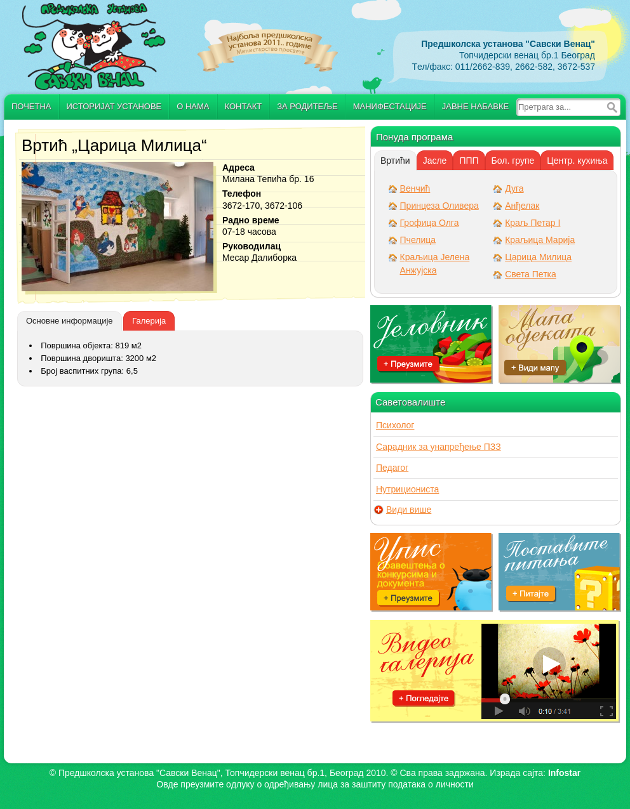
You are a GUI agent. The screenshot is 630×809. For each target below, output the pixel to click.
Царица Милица (538, 257)
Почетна (31, 106)
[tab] (69, 321)
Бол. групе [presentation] (513, 160)
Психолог (395, 425)
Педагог (392, 468)
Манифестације (390, 106)
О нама (193, 106)
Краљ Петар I (532, 223)
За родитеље (307, 106)
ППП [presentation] (468, 160)
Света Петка (530, 274)
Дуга (514, 188)
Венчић (415, 188)
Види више (408, 510)
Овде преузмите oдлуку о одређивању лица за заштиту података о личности (314, 784)
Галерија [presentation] (149, 321)
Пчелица (418, 240)
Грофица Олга (429, 223)
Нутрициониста (407, 489)
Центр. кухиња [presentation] (577, 160)
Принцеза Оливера (439, 206)
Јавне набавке (475, 106)
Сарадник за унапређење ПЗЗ (438, 447)
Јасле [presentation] (435, 160)
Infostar (564, 773)
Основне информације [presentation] (69, 321)
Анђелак (522, 206)
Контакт (243, 106)
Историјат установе (114, 106)
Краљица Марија (540, 240)
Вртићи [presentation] (395, 160)
